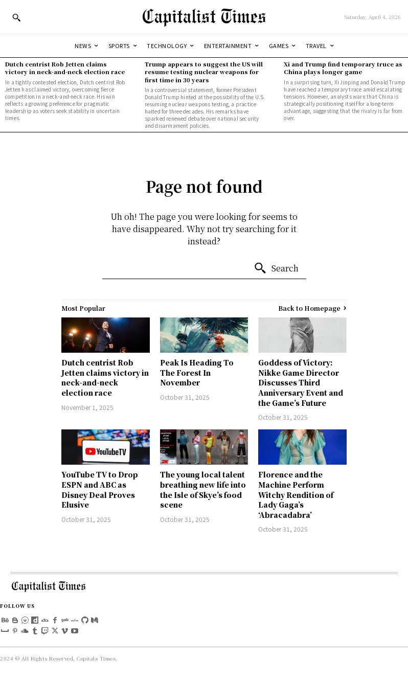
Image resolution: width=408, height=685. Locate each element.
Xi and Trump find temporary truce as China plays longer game (343, 68)
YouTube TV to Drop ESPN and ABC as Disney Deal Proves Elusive (99, 489)
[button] (16, 17)
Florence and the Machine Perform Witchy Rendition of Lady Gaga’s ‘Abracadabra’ (295, 494)
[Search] (276, 268)
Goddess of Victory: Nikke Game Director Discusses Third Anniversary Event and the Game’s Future (300, 382)
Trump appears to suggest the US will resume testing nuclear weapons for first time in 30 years (204, 72)
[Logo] (204, 17)
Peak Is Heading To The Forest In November (197, 372)
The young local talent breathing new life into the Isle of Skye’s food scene (203, 489)
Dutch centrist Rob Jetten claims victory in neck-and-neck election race (65, 68)
